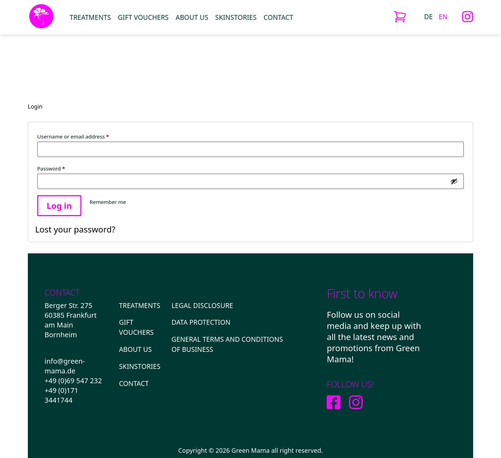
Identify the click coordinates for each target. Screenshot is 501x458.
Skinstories (236, 17)
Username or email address (84, 135)
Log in (59, 205)
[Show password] (454, 181)
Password (62, 167)
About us (192, 17)
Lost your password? (75, 229)
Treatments (90, 17)
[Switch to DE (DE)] (428, 16)
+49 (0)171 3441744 (61, 395)
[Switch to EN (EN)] (443, 16)
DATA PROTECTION (201, 322)
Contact (278, 17)
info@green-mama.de (65, 366)
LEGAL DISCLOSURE (202, 305)
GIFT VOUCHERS (143, 17)
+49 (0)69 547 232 (73, 380)
